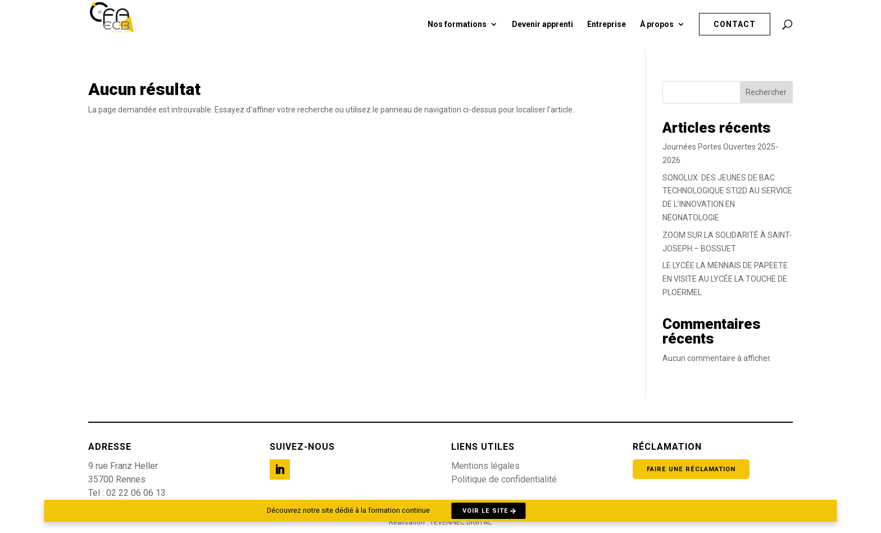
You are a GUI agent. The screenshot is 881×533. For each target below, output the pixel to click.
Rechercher (766, 92)
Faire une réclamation (691, 469)
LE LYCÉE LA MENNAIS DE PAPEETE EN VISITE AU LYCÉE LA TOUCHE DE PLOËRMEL (725, 279)
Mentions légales (485, 465)
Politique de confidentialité (504, 479)
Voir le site (485, 510)
